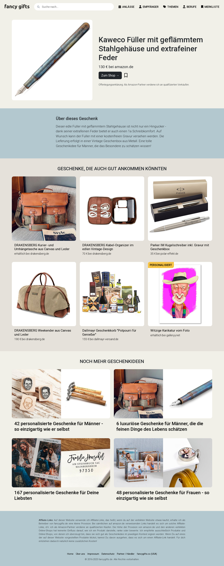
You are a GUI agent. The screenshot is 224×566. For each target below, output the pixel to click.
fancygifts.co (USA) (147, 553)
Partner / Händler (125, 553)
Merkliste (210, 6)
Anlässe (126, 6)
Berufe (189, 6)
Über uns (80, 553)
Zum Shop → (110, 75)
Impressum (93, 553)
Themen (170, 6)
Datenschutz (108, 553)
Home (70, 553)
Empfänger (149, 6)
